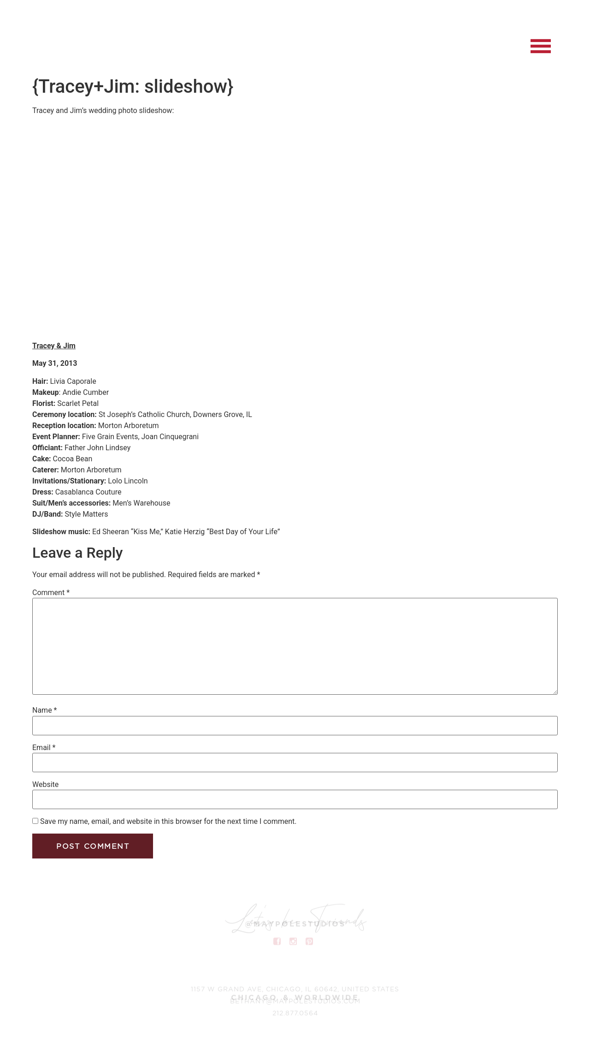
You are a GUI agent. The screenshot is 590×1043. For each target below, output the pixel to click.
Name (44, 710)
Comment (51, 592)
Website (45, 784)
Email (43, 747)
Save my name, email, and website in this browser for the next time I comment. (168, 821)
